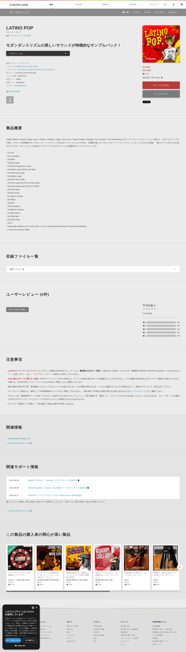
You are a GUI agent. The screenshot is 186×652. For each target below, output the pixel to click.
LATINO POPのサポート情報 (20, 443)
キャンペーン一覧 (45, 626)
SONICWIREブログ (46, 638)
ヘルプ (69, 638)
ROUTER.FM (98, 629)
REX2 (24, 70)
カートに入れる (161, 85)
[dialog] (21, 627)
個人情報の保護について (160, 641)
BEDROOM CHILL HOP (104, 580)
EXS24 (29, 70)
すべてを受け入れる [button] (13, 640)
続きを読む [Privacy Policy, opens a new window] (23, 635)
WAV (19, 70)
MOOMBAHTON (20, 66)
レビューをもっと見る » (17, 309)
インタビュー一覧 (45, 632)
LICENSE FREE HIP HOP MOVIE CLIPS (52, 580)
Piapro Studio (98, 635)
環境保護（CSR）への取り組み (162, 629)
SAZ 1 (127, 580)
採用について (156, 644)
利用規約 (155, 638)
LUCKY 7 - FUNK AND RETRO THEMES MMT (25, 580)
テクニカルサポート (137, 391)
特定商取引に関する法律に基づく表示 (164, 632)
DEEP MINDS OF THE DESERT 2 (78, 580)
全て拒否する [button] (29, 640)
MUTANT (96, 632)
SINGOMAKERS (20, 86)
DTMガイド (70, 629)
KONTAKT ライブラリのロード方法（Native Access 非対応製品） (55, 495)
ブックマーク (161, 94)
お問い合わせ (71, 641)
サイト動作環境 (157, 635)
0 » (27, 35)
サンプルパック (23, 63)
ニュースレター (45, 635)
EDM (35, 66)
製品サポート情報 (72, 626)
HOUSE (30, 66)
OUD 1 (156, 580)
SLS (95, 641)
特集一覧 (42, 629)
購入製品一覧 (125, 626)
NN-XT (43, 70)
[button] (180, 567)
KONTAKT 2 (51, 70)
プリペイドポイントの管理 (129, 638)
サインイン (154, 4)
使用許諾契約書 (13, 91)
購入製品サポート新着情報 (129, 629)
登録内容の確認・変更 (128, 635)
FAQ (68, 632)
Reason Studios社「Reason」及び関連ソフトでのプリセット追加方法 (57, 488)
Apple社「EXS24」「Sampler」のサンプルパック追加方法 (52, 480)
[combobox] (33, 607)
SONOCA (97, 626)
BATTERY (36, 70)
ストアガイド (71, 635)
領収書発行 (124, 632)
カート (123, 644)
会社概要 (155, 626)
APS (95, 638)
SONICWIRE (18, 4)
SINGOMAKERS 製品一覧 (19, 439)
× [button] (36, 607)
